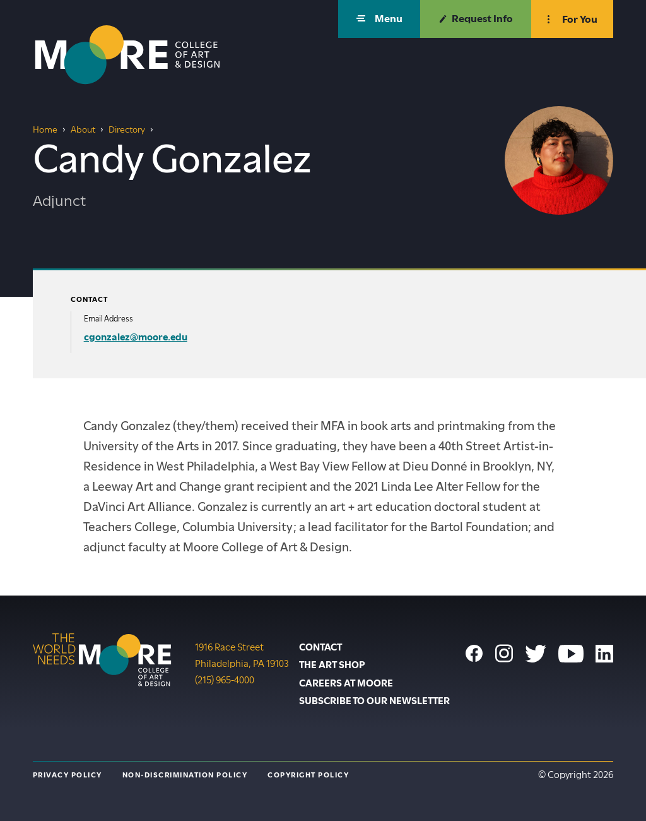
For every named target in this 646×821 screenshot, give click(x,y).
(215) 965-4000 (224, 679)
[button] (379, 19)
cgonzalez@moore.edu (135, 337)
